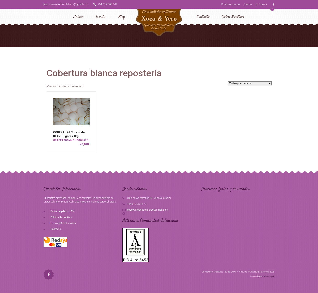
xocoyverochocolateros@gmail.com (66, 4)
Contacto (203, 17)
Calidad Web (268, 276)
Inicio (78, 17)
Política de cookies (61, 217)
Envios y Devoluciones (63, 223)
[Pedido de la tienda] (250, 83)
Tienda (101, 17)
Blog (121, 17)
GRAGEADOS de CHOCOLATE (70, 140)
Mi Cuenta (261, 4)
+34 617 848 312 (105, 4)
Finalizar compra (230, 4)
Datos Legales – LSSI (62, 211)
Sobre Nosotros (233, 17)
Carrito (248, 4)
